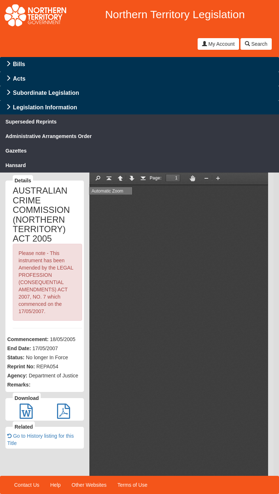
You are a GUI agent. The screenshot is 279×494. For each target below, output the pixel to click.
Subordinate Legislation (46, 93)
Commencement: (28, 339)
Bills (19, 64)
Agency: (17, 375)
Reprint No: (21, 366)
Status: (15, 357)
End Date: (19, 348)
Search (256, 44)
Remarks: (19, 385)
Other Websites (89, 485)
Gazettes (16, 151)
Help (55, 485)
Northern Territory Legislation (175, 14)
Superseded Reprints (31, 122)
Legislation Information (45, 107)
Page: (156, 178)
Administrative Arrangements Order (48, 136)
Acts (19, 79)
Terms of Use (132, 485)
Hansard (15, 165)
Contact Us (26, 485)
